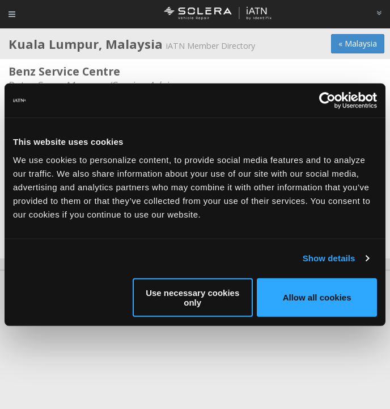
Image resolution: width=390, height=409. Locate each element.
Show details (329, 258)
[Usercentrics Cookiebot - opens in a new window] (327, 100)
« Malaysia (357, 43)
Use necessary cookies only (192, 297)
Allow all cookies (317, 297)
